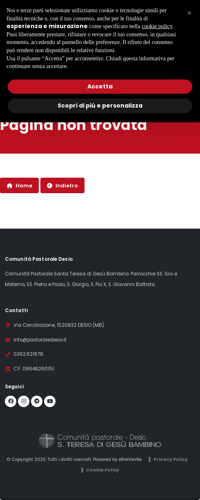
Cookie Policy (102, 470)
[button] (189, 13)
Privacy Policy (170, 459)
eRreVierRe (130, 459)
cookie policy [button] (157, 26)
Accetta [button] (100, 86)
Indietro (62, 185)
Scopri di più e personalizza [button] (100, 105)
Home (19, 185)
